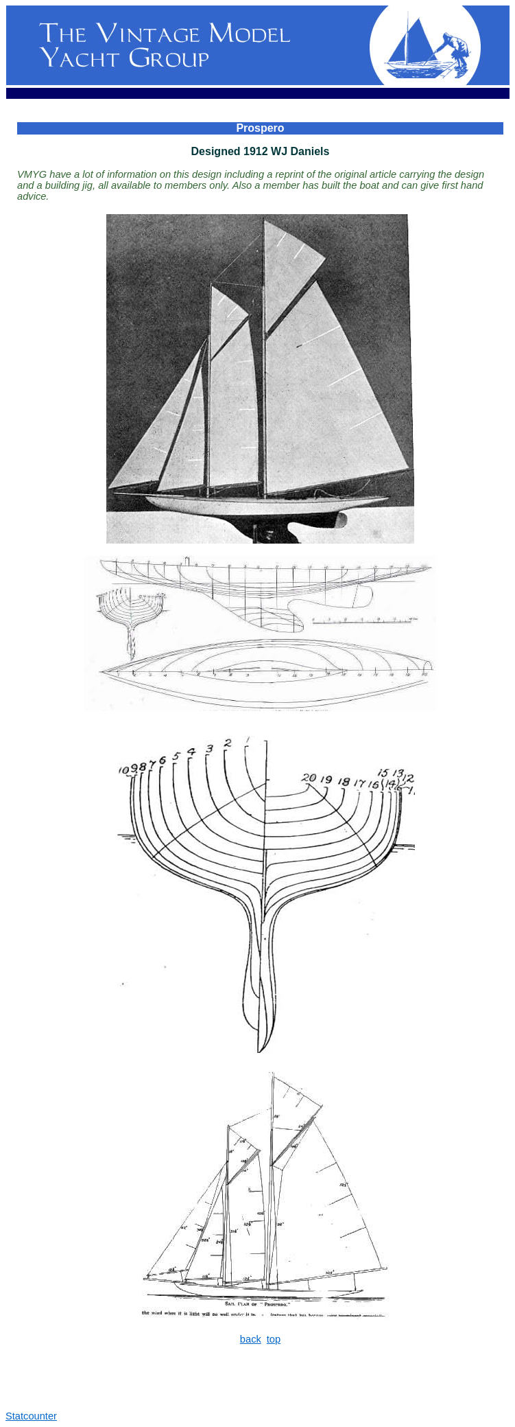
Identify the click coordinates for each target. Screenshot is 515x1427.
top (273, 1339)
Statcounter (31, 1416)
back (250, 1339)
